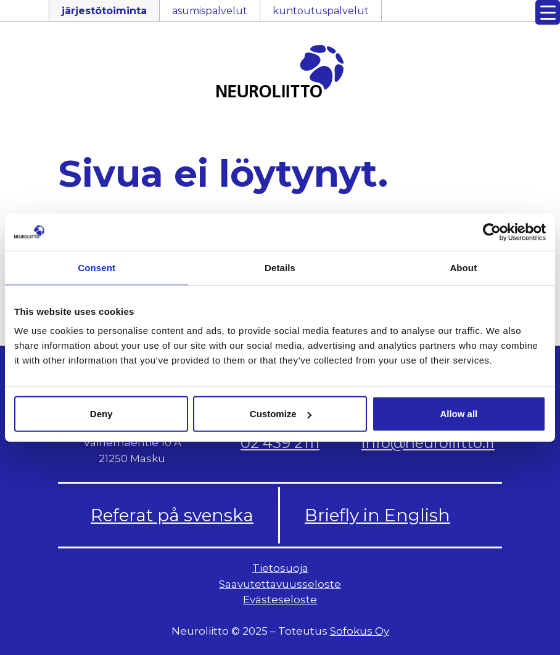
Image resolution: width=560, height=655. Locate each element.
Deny (101, 414)
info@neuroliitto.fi (428, 443)
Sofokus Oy (359, 631)
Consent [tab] (96, 267)
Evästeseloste (280, 599)
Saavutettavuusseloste (280, 584)
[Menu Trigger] (547, 12)
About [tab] (463, 267)
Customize (280, 414)
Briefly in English (377, 515)
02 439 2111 (280, 443)
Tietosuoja (280, 568)
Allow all (458, 414)
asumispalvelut (209, 11)
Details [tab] (280, 267)
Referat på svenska (172, 515)
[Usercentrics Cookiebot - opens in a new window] (492, 231)
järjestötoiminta (104, 11)
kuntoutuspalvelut (321, 11)
